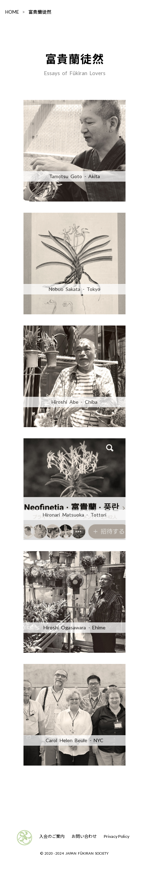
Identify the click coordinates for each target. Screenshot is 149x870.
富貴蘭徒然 (39, 12)
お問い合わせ (84, 836)
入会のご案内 (52, 836)
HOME (12, 12)
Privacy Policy (116, 836)
